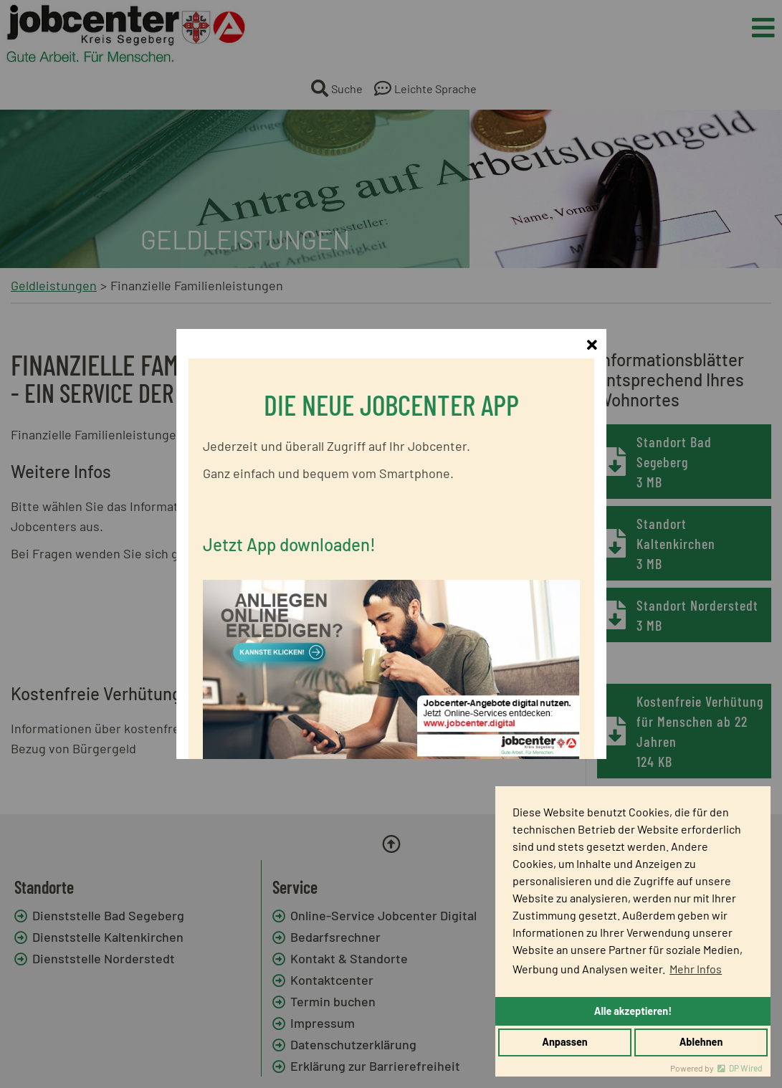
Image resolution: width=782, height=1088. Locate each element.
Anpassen (564, 1042)
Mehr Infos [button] (695, 968)
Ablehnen (701, 1042)
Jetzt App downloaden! (289, 525)
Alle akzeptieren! (633, 1011)
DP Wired (746, 1068)
